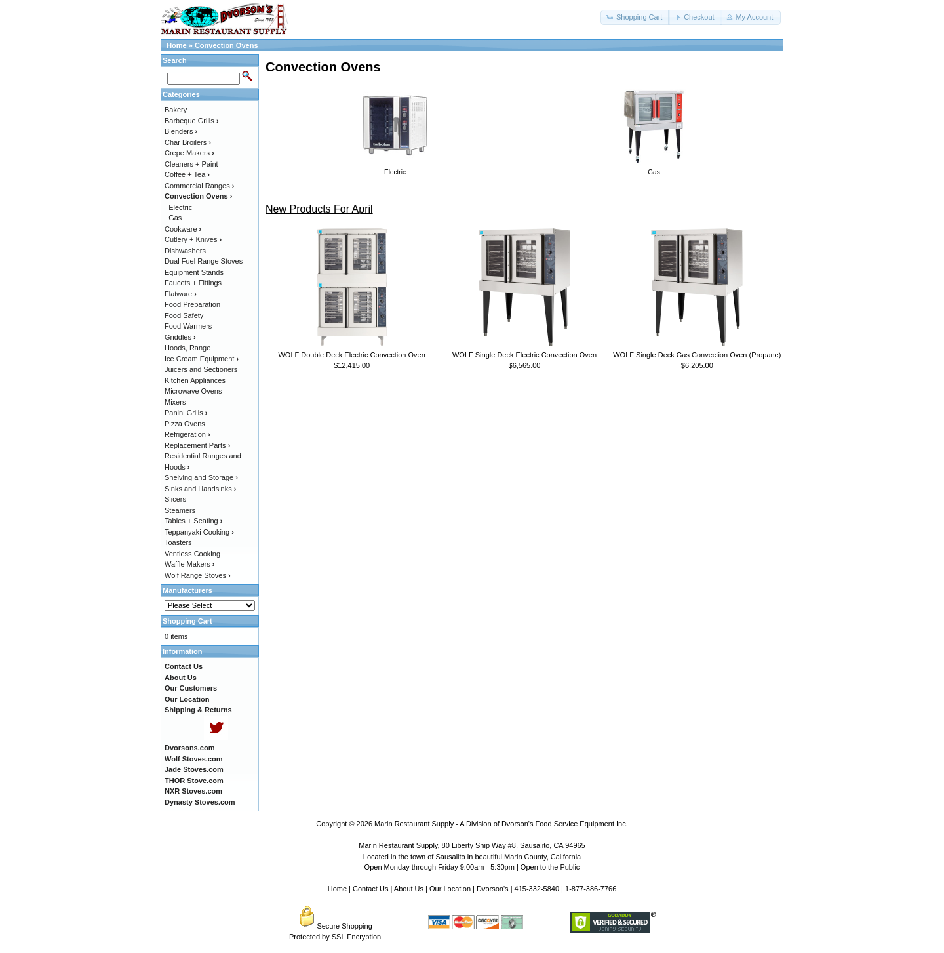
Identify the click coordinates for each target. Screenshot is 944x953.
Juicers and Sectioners (201, 369)
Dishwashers (185, 250)
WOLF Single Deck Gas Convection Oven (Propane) (697, 355)
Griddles (180, 337)
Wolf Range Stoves (198, 575)
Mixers (175, 402)
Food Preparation (192, 304)
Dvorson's (493, 889)
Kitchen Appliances (195, 380)
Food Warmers (188, 326)
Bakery (176, 109)
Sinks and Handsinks (200, 489)
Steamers (180, 510)
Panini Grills (186, 412)
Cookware (183, 229)
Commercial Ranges (199, 186)
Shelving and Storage (201, 477)
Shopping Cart (187, 621)
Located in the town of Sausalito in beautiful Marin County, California (472, 857)
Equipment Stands (194, 272)
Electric (180, 207)
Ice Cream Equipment (202, 359)
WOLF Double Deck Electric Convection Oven (351, 355)
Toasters (178, 542)
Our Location (450, 889)
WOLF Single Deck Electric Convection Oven (524, 355)
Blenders (181, 131)
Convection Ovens (226, 45)
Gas (175, 218)
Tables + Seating (193, 521)
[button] (635, 17)
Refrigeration (187, 434)
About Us (408, 889)
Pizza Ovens (185, 424)
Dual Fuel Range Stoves (204, 261)
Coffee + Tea (187, 174)
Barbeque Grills (192, 121)
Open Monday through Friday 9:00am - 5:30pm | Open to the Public (472, 867)
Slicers (175, 499)
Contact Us (370, 889)
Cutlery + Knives (193, 239)
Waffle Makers (189, 564)
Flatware (181, 294)
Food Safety (184, 315)
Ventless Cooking (192, 554)
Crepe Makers (189, 153)
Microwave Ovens (193, 391)
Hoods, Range (187, 348)
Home (177, 45)
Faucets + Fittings (193, 283)
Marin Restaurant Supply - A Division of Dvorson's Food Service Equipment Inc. (501, 824)
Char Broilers (188, 142)
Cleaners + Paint (191, 164)
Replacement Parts (197, 445)
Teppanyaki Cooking (199, 532)
